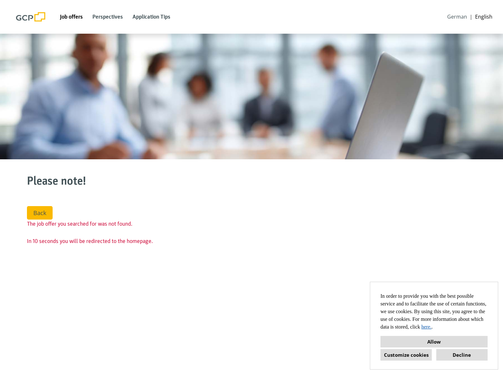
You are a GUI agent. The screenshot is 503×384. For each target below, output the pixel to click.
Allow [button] (434, 341)
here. (427, 327)
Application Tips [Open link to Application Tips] (151, 16)
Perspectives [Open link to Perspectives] (107, 16)
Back (39, 213)
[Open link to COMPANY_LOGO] (31, 17)
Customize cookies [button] (406, 355)
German (457, 16)
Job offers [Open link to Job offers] (71, 16)
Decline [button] (462, 355)
